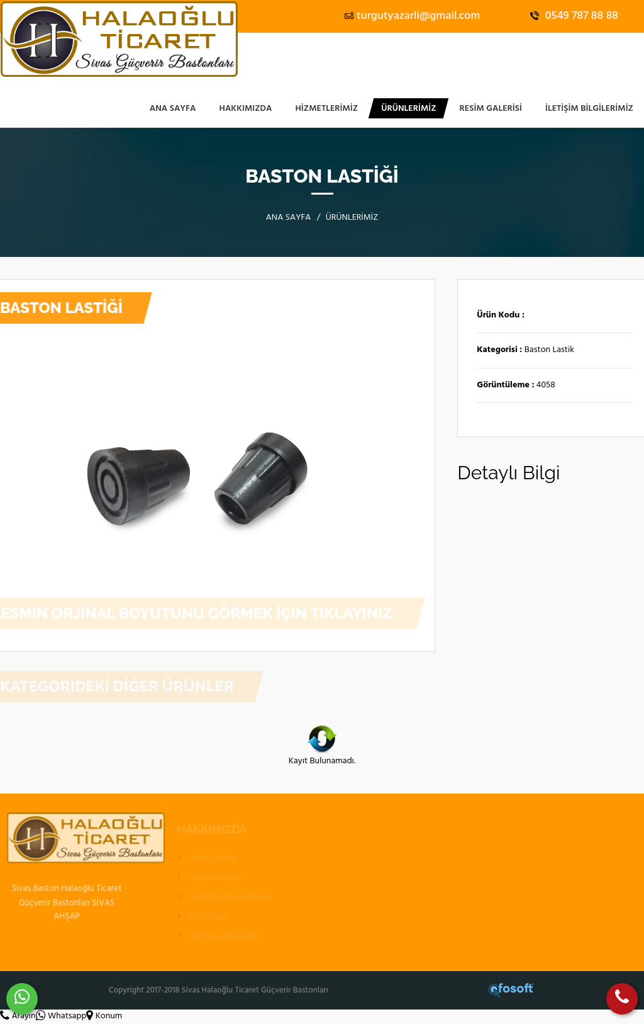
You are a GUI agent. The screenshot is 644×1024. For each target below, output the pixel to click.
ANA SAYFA (173, 108)
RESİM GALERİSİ (491, 108)
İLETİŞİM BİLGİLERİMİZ (589, 108)
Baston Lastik (549, 350)
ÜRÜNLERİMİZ (408, 108)
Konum (104, 1016)
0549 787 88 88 (574, 16)
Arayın (18, 1016)
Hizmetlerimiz (326, 108)
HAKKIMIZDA (245, 108)
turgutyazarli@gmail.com (412, 16)
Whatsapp (61, 1016)
